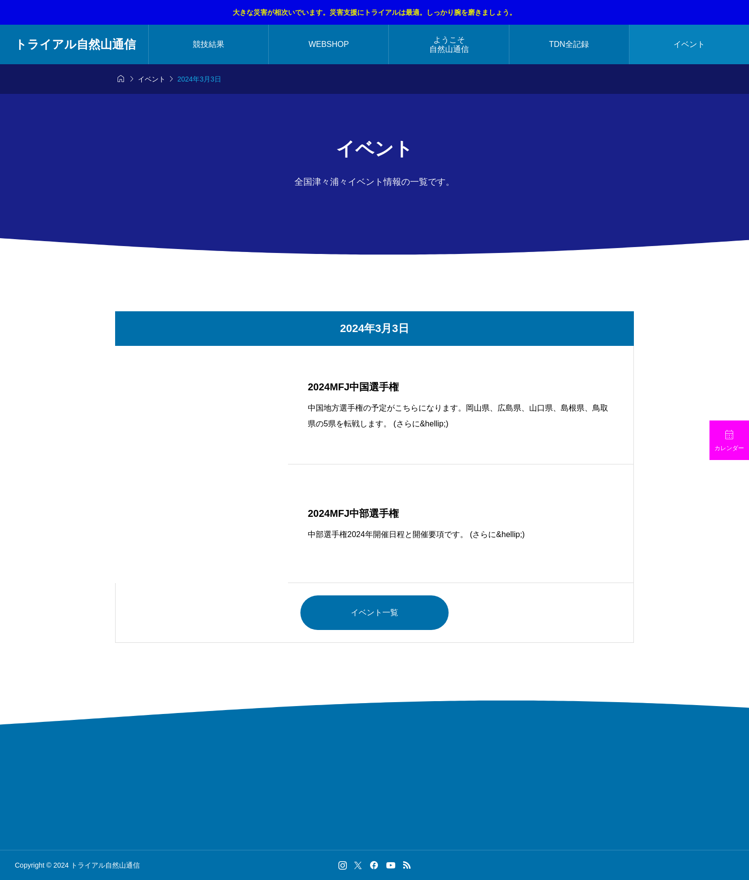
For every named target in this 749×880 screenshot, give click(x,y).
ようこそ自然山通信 (449, 44)
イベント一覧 (374, 612)
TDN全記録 (569, 44)
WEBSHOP (328, 44)
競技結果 (208, 44)
